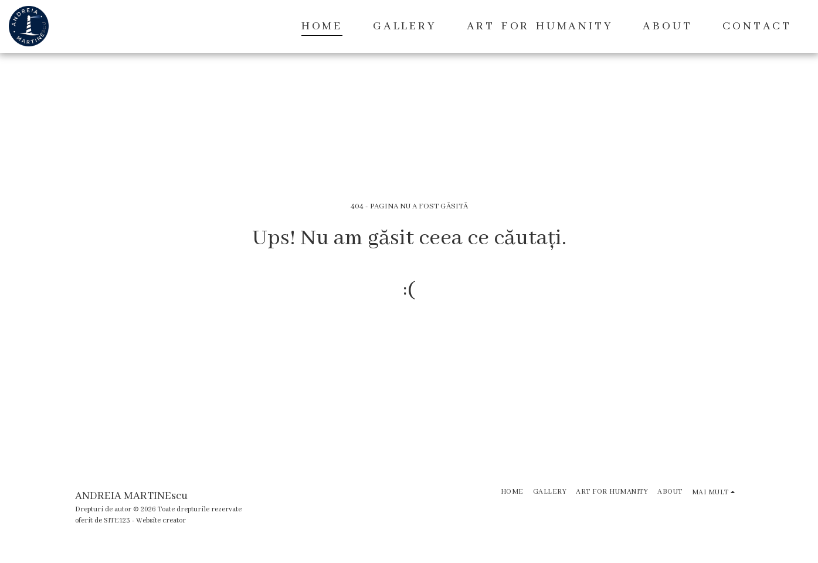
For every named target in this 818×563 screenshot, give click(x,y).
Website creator (161, 520)
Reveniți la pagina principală (409, 337)
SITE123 (117, 520)
